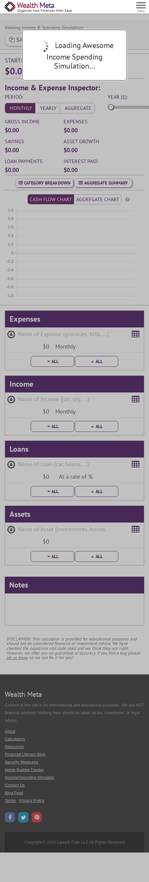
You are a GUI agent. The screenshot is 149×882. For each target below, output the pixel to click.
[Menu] (141, 6)
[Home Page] (38, 7)
